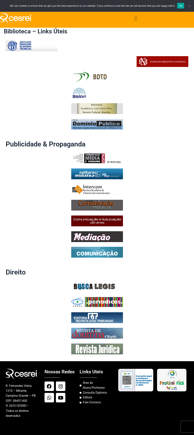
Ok (180, 5)
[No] (189, 6)
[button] (136, 18)
